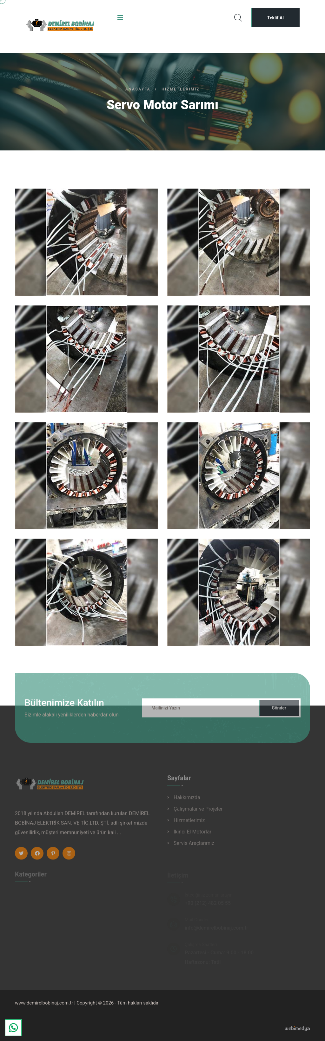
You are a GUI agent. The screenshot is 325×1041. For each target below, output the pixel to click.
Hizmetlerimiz (189, 823)
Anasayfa (137, 89)
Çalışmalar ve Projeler (198, 811)
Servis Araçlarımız (194, 846)
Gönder (279, 710)
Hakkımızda (187, 800)
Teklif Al (275, 17)
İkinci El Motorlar (192, 834)
